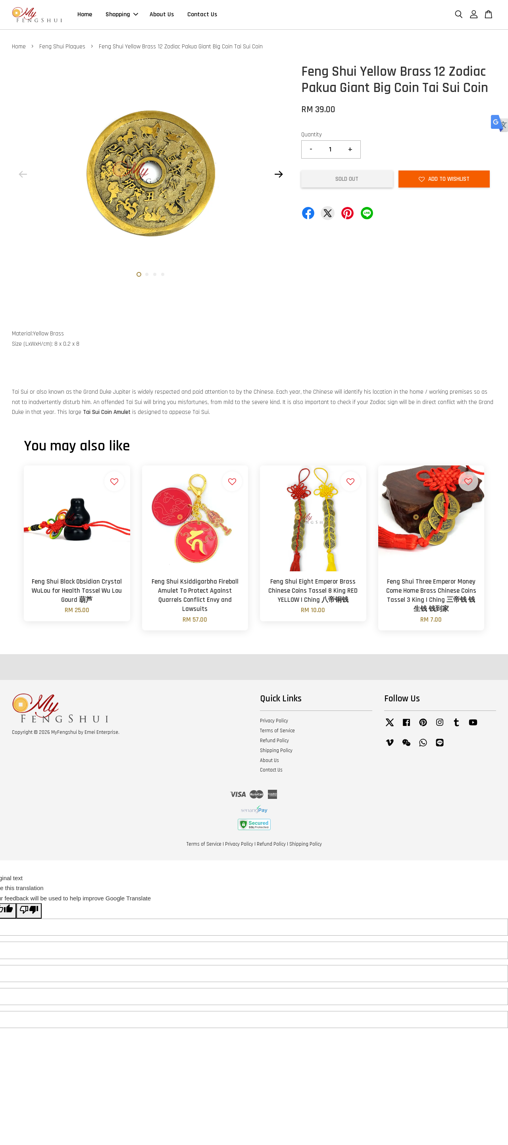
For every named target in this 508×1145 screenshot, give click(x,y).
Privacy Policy (274, 722)
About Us (162, 15)
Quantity (311, 136)
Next (279, 176)
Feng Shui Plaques (62, 48)
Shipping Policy (276, 752)
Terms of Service (277, 732)
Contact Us (202, 15)
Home (84, 15)
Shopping (122, 15)
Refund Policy (274, 742)
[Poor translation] (29, 912)
